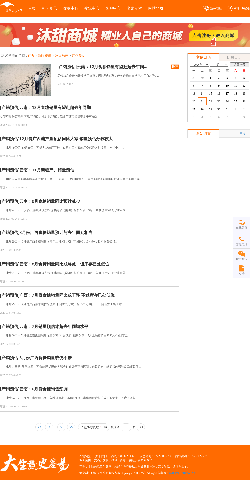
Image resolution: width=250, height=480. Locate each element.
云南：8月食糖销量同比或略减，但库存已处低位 (64, 264)
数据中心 (70, 8)
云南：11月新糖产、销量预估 (46, 170)
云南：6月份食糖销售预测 (43, 389)
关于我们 (101, 456)
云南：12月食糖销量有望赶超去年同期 (55, 107)
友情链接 (85, 456)
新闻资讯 (49, 8)
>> (71, 427)
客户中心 (113, 8)
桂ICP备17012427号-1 (183, 473)
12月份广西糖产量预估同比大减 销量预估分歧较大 (66, 138)
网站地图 (155, 8)
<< (39, 427)
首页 (32, 8)
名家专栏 (134, 8)
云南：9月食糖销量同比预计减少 (49, 201)
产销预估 (78, 55)
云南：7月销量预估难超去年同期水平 (53, 326)
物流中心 (91, 8)
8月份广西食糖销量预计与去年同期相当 (55, 232)
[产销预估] (67, 66)
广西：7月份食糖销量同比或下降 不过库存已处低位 (67, 295)
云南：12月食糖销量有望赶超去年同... (112, 66)
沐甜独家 (61, 55)
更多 (243, 133)
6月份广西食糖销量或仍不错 (45, 357)
